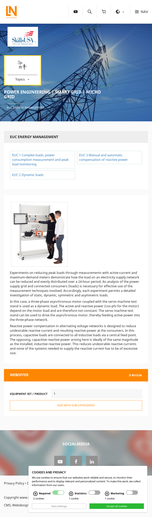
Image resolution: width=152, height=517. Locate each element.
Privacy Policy (14, 483)
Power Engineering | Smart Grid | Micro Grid (52, 94)
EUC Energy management (25, 107)
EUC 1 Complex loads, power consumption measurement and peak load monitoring (40, 159)
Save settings (59, 506)
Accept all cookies (116, 506)
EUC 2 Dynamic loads (28, 175)
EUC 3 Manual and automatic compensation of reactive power (103, 157)
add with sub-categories (76, 405)
